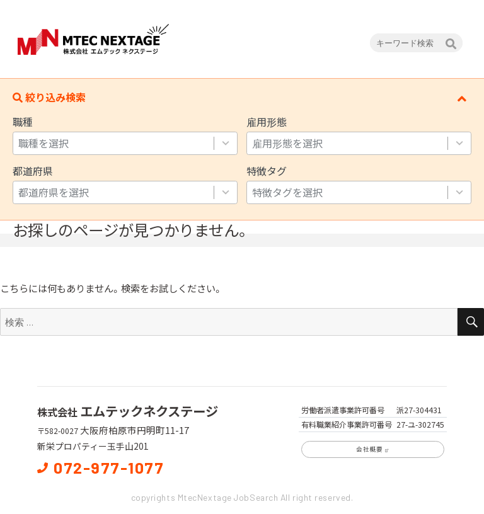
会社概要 (372, 449)
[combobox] (113, 143)
